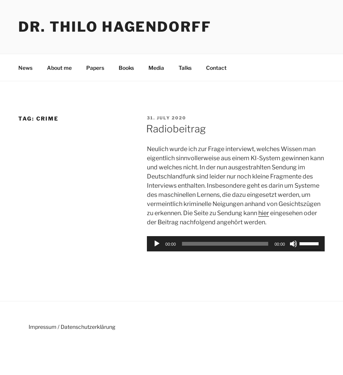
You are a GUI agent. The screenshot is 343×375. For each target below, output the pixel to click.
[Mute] (293, 244)
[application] (236, 243)
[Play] (157, 244)
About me (59, 67)
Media (156, 67)
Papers (95, 67)
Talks (185, 67)
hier (263, 213)
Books (126, 67)
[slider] (225, 244)
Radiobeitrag (176, 129)
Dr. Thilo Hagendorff (114, 26)
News (25, 67)
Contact (216, 67)
